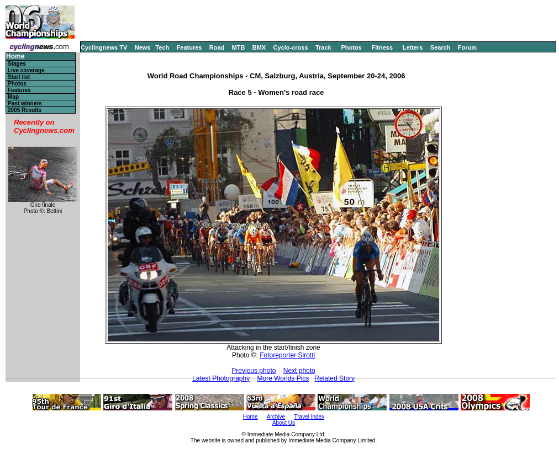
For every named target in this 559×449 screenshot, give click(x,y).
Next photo (299, 371)
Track (323, 47)
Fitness (382, 47)
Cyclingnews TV (104, 47)
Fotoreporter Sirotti (287, 355)
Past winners (25, 103)
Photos (351, 47)
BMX (259, 47)
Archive (276, 417)
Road (217, 47)
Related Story (334, 378)
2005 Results (24, 110)
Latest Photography (221, 378)
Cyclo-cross (290, 47)
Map (13, 97)
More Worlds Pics (283, 378)
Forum (467, 47)
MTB (238, 47)
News (143, 47)
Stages (17, 64)
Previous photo (253, 371)
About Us (283, 423)
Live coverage (26, 70)
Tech (162, 47)
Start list (19, 77)
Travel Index (309, 417)
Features (189, 47)
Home (15, 56)
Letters (413, 47)
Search (440, 47)
